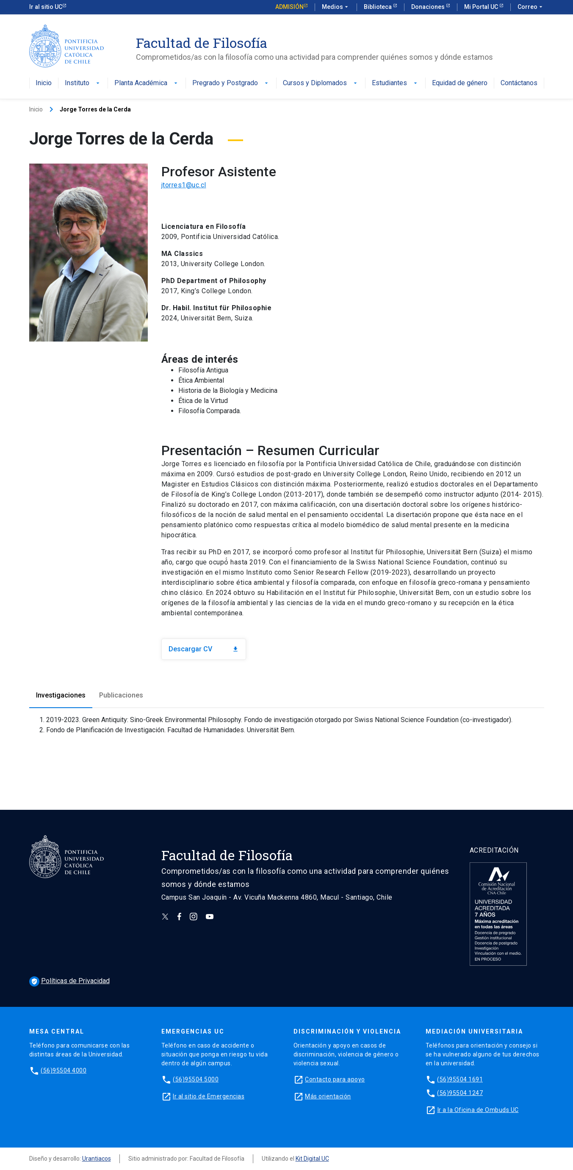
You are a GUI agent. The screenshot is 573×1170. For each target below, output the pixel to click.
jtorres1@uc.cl (183, 185)
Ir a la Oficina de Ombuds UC (478, 1109)
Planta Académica (146, 83)
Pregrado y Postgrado (231, 83)
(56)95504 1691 (460, 1079)
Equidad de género (459, 83)
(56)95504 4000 (63, 1070)
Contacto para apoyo (335, 1079)
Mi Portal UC (481, 6)
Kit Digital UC (312, 1158)
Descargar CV (204, 649)
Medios (336, 7)
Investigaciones (61, 695)
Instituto (83, 83)
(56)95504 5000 (196, 1079)
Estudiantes (395, 83)
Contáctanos (519, 83)
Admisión (289, 6)
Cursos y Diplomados (321, 83)
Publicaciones (121, 695)
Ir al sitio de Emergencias (208, 1096)
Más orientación (328, 1096)
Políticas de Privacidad (69, 981)
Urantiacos (96, 1158)
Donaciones (428, 6)
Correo (531, 7)
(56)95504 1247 (460, 1093)
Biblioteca (378, 6)
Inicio (44, 83)
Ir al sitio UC (45, 6)
